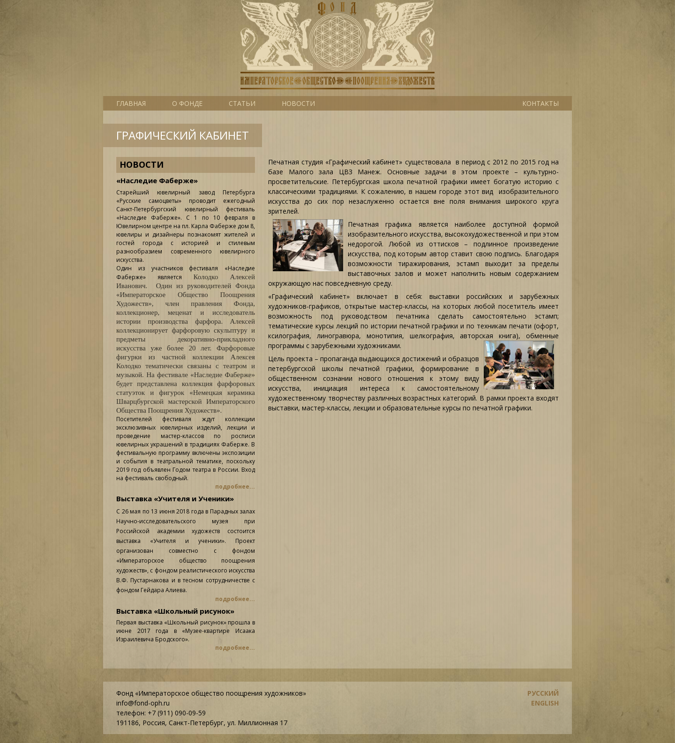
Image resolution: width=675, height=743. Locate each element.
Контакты (540, 103)
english (545, 702)
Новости (298, 103)
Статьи (242, 103)
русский (543, 693)
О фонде (187, 103)
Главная (131, 103)
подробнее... (235, 486)
